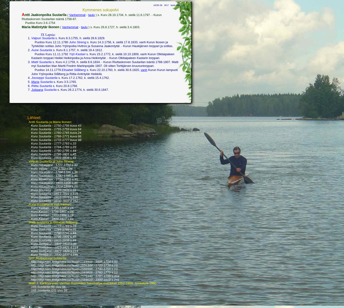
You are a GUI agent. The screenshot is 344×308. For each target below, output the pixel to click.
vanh (144, 70)
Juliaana (37, 90)
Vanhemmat (77, 15)
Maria (35, 82)
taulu (91, 15)
